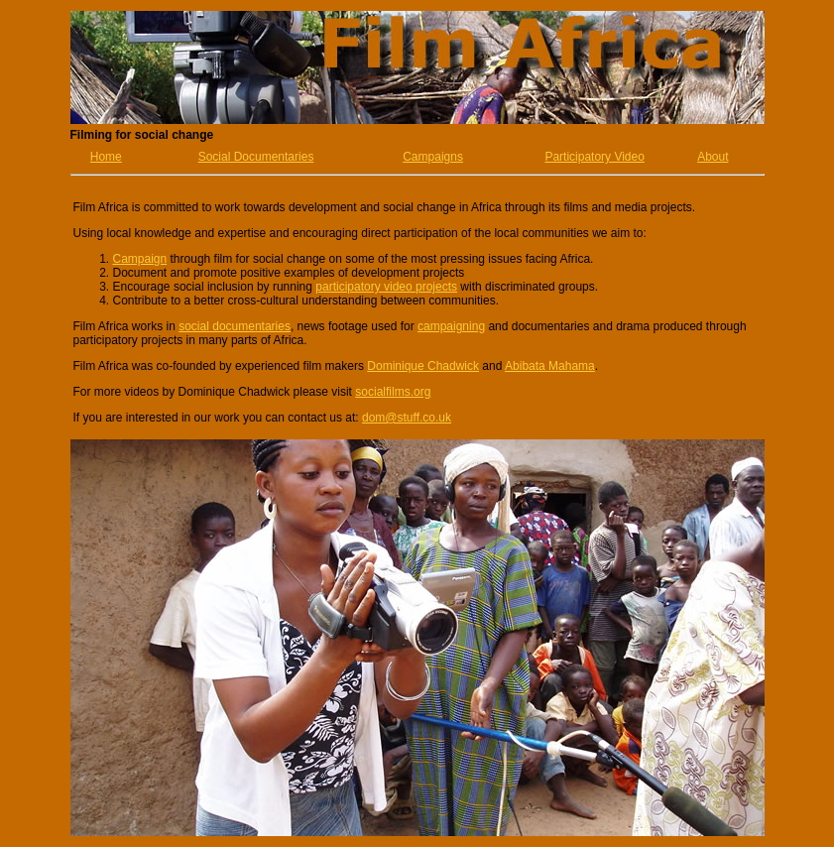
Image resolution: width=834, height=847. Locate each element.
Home (106, 157)
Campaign (140, 259)
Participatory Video (594, 157)
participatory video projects (386, 287)
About (712, 157)
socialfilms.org (392, 392)
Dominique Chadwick (423, 366)
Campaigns (433, 157)
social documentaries (235, 326)
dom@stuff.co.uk (406, 417)
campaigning (451, 326)
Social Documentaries (256, 157)
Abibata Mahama (550, 366)
